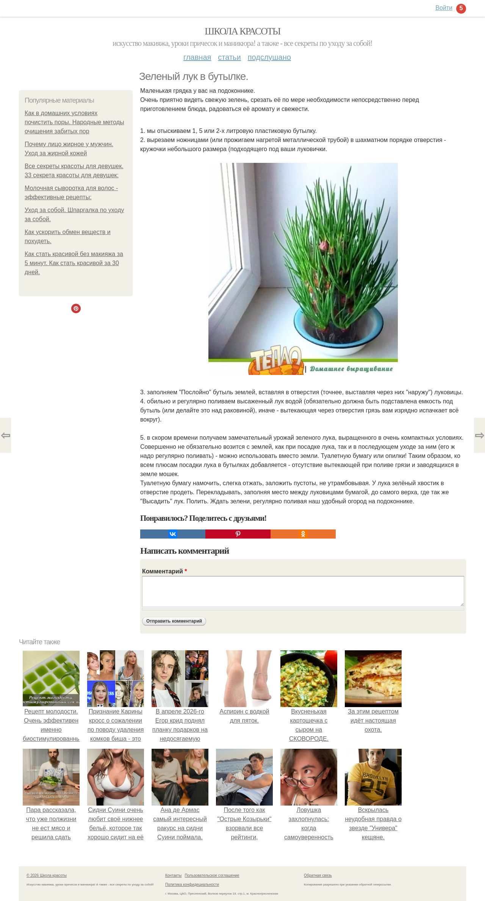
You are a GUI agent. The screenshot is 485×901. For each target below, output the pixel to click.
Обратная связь (318, 875)
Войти (443, 8)
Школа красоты (242, 31)
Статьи (229, 57)
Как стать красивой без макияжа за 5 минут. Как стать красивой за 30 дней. (74, 263)
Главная (197, 57)
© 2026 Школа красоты (47, 875)
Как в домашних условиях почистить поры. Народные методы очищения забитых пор (74, 122)
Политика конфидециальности (192, 884)
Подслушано (269, 57)
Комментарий (164, 571)
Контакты (173, 875)
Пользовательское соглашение (212, 875)
